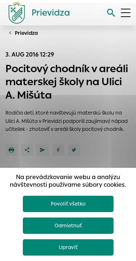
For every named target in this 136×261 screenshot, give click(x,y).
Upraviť (68, 247)
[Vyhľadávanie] (111, 13)
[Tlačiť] (11, 150)
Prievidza (26, 33)
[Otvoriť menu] (126, 13)
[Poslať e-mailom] (43, 150)
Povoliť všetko (68, 203)
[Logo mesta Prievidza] (36, 12)
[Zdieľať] (27, 150)
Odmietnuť (68, 225)
